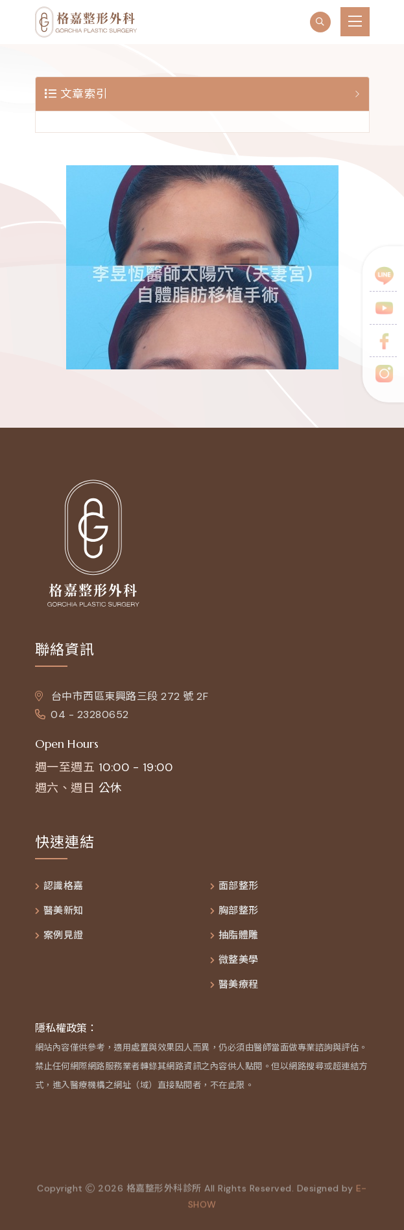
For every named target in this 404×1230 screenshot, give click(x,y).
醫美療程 (239, 985)
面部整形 (239, 886)
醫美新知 (63, 911)
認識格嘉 (63, 886)
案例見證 (63, 935)
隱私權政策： (66, 1028)
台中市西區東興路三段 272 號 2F (122, 696)
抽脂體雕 (239, 935)
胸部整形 (239, 911)
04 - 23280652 (82, 714)
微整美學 (239, 960)
